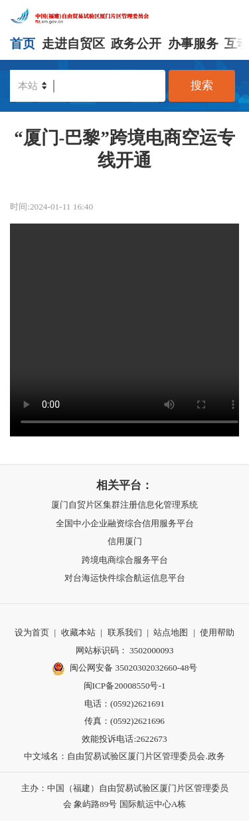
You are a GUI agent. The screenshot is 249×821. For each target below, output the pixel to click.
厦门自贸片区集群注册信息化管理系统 (124, 505)
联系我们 (125, 632)
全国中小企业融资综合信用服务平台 (125, 523)
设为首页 (32, 632)
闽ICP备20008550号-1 (125, 686)
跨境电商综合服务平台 (125, 560)
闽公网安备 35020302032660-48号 (125, 668)
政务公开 (136, 44)
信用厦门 (125, 541)
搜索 (202, 85)
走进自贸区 (73, 44)
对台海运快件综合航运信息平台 (124, 578)
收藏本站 (78, 632)
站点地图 (170, 632)
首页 (22, 44)
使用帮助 (217, 632)
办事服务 (193, 44)
